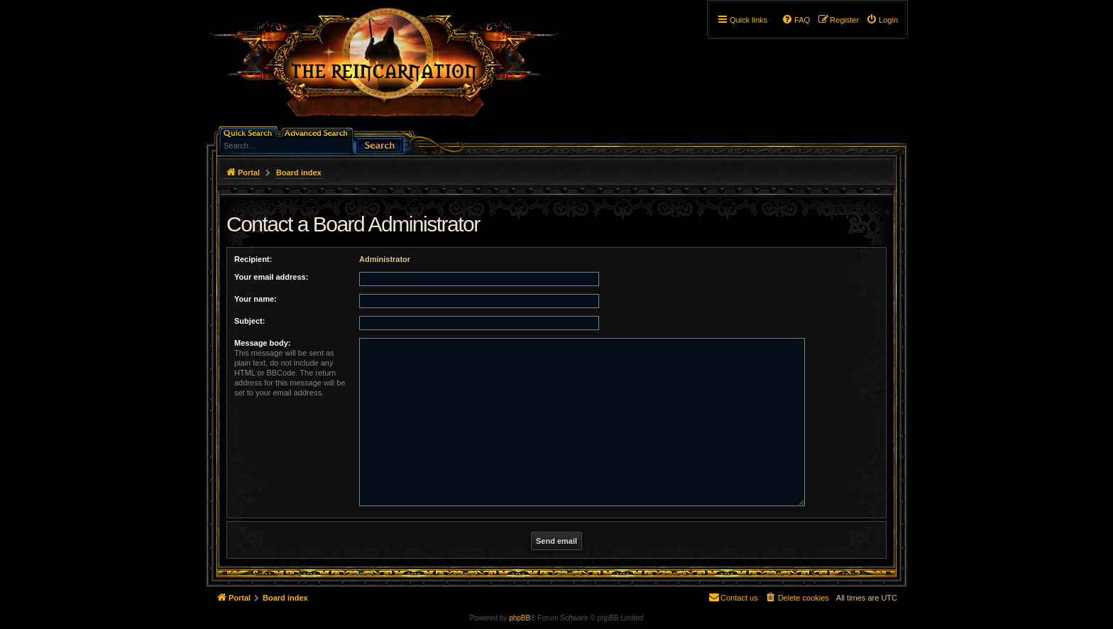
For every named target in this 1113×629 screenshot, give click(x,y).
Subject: (249, 321)
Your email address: (271, 277)
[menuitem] (882, 19)
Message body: (262, 343)
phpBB (519, 618)
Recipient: (253, 259)
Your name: (255, 299)
